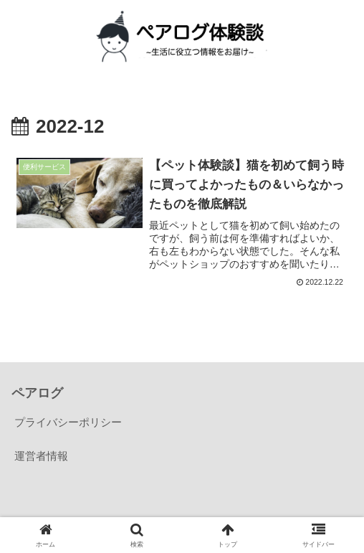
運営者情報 (41, 456)
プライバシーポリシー (68, 422)
